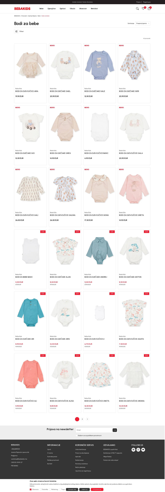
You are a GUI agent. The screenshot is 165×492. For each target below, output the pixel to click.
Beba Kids (18, 89)
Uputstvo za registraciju (83, 471)
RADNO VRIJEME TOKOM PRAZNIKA (82, 2)
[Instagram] (138, 450)
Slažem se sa (89, 435)
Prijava (138, 2)
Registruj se (147, 2)
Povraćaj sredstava (81, 464)
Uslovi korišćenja (80, 449)
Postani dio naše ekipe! (110, 460)
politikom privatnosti (94, 435)
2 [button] (82, 419)
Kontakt (49, 464)
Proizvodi (24, 16)
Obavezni (35, 489)
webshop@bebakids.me (19, 459)
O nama (50, 453)
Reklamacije (79, 460)
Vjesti (49, 449)
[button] (149, 8)
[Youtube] (143, 450)
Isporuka (78, 456)
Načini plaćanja (80, 467)
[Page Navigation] (82, 419)
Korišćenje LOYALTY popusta (112, 453)
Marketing (54, 489)
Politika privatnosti (53, 460)
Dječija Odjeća (32, 16)
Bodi (39, 16)
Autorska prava (52, 456)
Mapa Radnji (107, 456)
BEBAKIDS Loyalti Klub (110, 449)
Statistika (45, 489)
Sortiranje (131, 23)
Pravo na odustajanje (82, 453)
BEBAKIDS (17, 16)
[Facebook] (133, 450)
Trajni (63, 489)
